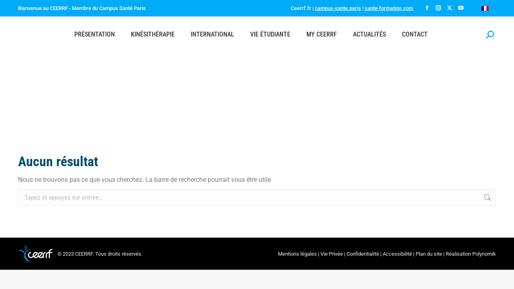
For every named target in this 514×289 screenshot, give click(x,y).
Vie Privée (331, 254)
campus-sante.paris (338, 8)
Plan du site (429, 254)
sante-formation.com (389, 8)
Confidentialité (363, 254)
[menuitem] (485, 8)
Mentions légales (297, 254)
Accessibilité (397, 254)
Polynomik (484, 254)
